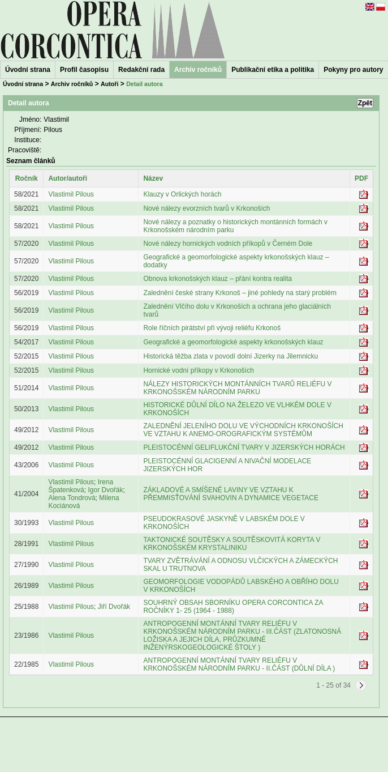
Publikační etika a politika (272, 70)
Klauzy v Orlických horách (182, 194)
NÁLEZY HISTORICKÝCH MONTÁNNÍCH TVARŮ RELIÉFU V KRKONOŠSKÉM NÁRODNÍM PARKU (237, 388)
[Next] (361, 685)
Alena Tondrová (71, 498)
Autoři (109, 83)
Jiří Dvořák (114, 607)
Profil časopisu (84, 70)
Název (153, 178)
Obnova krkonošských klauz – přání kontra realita (217, 279)
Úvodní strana (27, 70)
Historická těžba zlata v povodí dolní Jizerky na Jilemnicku (230, 356)
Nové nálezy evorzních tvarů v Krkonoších (206, 208)
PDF (361, 178)
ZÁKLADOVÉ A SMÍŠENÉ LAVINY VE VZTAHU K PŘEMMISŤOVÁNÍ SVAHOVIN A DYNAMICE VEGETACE (230, 494)
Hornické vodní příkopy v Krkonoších (198, 370)
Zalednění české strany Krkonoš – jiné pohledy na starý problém (240, 293)
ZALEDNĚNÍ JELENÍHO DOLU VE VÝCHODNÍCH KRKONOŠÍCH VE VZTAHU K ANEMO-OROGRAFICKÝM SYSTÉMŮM (243, 430)
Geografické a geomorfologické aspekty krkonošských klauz (233, 342)
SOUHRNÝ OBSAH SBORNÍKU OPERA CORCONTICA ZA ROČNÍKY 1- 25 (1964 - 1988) (232, 607)
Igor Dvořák (105, 490)
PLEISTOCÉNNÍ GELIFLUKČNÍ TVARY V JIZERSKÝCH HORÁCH (243, 447)
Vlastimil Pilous (71, 194)
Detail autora (144, 83)
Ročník (26, 178)
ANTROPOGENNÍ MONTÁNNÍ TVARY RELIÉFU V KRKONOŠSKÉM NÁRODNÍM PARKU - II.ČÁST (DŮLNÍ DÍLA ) (239, 664)
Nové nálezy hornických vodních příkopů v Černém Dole (227, 244)
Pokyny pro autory (353, 70)
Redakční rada (141, 70)
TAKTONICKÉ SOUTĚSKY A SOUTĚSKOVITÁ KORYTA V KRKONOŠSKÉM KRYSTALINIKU (231, 544)
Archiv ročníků (72, 83)
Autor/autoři (67, 178)
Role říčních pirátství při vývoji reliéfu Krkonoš (212, 328)
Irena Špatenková (80, 486)
